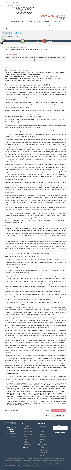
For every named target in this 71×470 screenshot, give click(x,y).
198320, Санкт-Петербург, (43, 446)
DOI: (8, 5)
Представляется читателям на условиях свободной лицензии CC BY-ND (27, 85)
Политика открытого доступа (29, 433)
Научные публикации (27, 437)
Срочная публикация (51, 16)
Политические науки (11, 54)
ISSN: (8, 2)
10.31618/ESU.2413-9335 (15, 5)
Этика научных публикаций (27, 429)
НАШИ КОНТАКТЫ (40, 25)
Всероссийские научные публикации (44, 439)
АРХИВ (30, 25)
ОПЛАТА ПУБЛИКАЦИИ (12, 41)
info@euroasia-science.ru (43, 454)
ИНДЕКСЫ (49, 41)
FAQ (41, 442)
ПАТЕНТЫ (23, 25)
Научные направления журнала (27, 441)
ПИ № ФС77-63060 (28, 12)
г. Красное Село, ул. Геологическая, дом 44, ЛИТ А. (44, 450)
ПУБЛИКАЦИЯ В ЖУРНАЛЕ (43, 21)
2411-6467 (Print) (14, 2)
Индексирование (28, 431)
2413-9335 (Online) (14, 3)
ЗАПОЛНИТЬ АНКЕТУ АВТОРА (33, 41)
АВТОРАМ (30, 21)
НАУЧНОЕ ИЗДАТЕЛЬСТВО (17, 21)
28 (38, 260)
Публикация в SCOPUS (43, 16)
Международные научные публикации (44, 434)
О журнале (26, 426)
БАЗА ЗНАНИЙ (56, 21)
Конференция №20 (59, 415)
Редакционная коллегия (27, 445)
